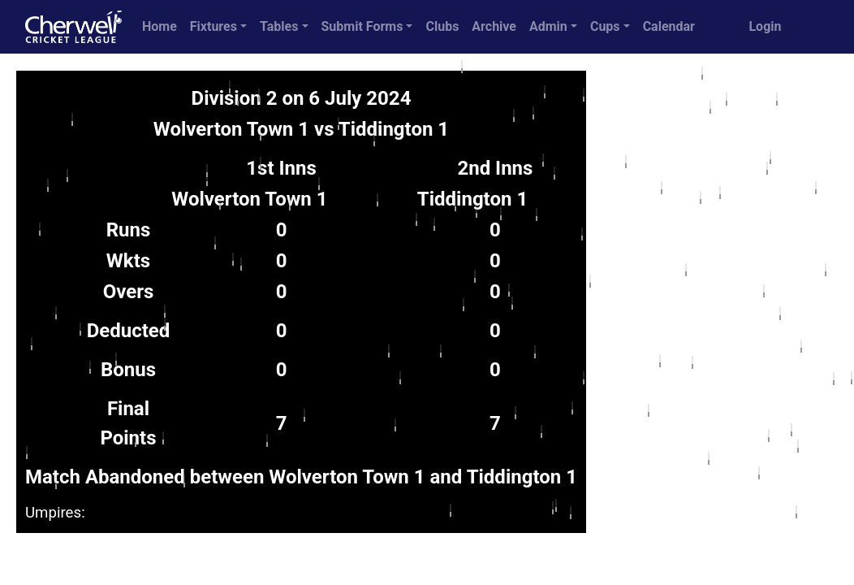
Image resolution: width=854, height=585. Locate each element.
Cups (605, 26)
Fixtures (213, 26)
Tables (279, 26)
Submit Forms (362, 26)
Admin (548, 26)
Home (159, 26)
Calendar (669, 26)
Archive (494, 26)
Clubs (442, 26)
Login (764, 26)
